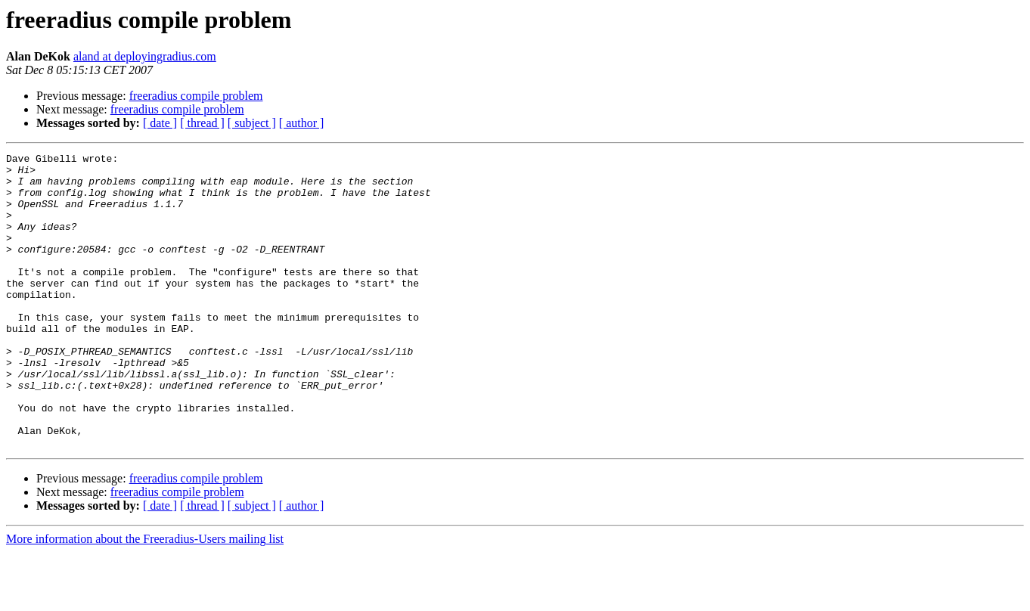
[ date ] (160, 122)
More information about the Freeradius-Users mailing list (145, 597)
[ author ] (301, 122)
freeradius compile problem (196, 95)
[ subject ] (252, 122)
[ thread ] (202, 122)
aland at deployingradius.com (144, 56)
